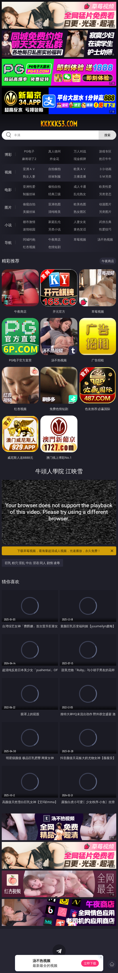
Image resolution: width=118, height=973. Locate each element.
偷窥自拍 (29, 204)
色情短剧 (54, 247)
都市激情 (29, 222)
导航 (8, 242)
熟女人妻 (29, 176)
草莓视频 (80, 239)
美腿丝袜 (29, 212)
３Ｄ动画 (105, 169)
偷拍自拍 (54, 186)
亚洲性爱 (29, 186)
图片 (8, 207)
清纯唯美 (54, 212)
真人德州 (54, 151)
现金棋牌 (80, 159)
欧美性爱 (105, 186)
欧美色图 (80, 204)
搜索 (107, 135)
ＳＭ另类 (105, 176)
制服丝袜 (29, 194)
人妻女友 (80, 222)
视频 (8, 172)
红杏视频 (29, 247)
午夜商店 (54, 239)
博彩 (8, 154)
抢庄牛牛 (105, 159)
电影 (8, 189)
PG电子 (29, 151)
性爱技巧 (105, 229)
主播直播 (80, 176)
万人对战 (80, 151)
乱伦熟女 (80, 194)
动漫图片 (105, 204)
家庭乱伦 (54, 222)
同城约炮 (29, 239)
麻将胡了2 (29, 159)
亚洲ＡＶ (29, 169)
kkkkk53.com (58, 123)
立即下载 (90, 963)
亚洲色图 (54, 204)
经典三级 (54, 194)
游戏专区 (105, 151)
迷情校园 (29, 229)
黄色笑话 (80, 229)
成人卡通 (80, 186)
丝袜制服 (54, 176)
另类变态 (105, 194)
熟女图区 (80, 212)
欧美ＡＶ (80, 169)
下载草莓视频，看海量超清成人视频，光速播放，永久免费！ (65, 550)
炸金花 (54, 159)
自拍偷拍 (54, 169)
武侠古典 (105, 222)
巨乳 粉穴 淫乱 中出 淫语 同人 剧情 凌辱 (32, 563)
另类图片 (105, 212)
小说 (8, 225)
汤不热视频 (105, 239)
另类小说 (54, 229)
